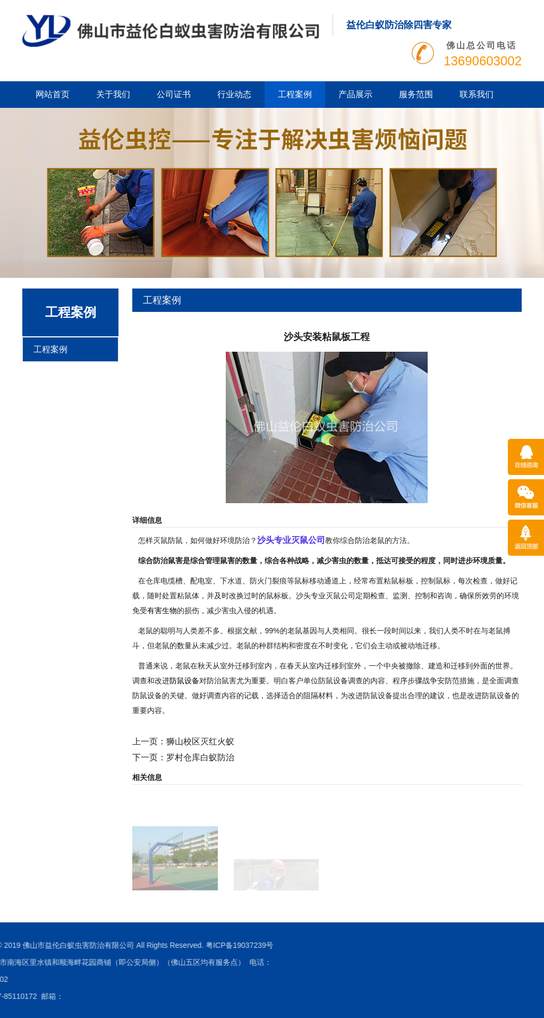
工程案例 (295, 94)
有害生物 (162, 610)
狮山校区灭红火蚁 (200, 741)
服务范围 (416, 94)
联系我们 (477, 94)
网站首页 (53, 94)
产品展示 (355, 94)
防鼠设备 (184, 680)
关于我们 (113, 94)
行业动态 (234, 94)
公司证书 (174, 94)
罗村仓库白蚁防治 (200, 757)
